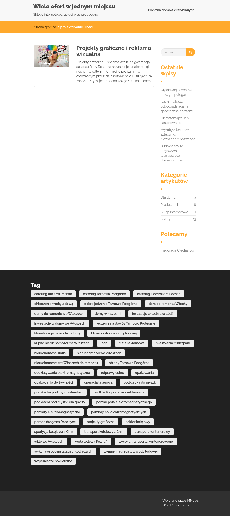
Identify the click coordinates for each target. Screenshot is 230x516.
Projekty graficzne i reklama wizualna (113, 51)
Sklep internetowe (174, 212)
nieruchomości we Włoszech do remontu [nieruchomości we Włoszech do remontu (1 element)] (66, 363)
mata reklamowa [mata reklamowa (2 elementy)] (132, 343)
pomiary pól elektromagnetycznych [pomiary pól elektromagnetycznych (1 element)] (118, 412)
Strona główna (45, 27)
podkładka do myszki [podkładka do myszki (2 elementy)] (140, 382)
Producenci (169, 204)
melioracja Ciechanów (177, 250)
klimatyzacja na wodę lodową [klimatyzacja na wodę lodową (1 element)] (57, 333)
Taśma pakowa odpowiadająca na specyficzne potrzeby (177, 106)
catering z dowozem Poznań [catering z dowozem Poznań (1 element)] (159, 294)
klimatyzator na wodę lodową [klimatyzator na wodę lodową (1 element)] (114, 333)
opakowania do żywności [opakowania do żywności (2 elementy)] (53, 382)
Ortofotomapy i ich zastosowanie (175, 120)
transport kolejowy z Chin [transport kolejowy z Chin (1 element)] (103, 432)
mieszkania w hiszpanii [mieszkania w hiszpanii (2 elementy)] (173, 343)
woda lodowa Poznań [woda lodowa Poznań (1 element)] (90, 441)
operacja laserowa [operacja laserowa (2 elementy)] (98, 382)
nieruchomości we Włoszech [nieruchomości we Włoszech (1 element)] (99, 353)
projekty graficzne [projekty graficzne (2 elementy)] (101, 422)
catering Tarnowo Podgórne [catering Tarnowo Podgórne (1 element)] (104, 294)
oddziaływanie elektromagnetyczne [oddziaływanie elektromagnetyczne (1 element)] (62, 373)
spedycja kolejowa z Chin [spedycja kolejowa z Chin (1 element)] (53, 432)
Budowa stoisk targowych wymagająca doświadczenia (172, 153)
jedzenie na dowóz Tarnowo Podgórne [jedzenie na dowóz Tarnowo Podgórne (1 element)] (125, 323)
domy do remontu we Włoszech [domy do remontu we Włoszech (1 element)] (59, 314)
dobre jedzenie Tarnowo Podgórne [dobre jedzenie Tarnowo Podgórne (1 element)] (110, 304)
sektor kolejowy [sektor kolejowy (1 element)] (138, 422)
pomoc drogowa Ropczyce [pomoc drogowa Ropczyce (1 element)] (55, 422)
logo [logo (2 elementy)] (104, 343)
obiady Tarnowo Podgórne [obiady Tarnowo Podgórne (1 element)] (129, 363)
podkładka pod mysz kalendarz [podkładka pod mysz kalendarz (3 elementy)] (58, 392)
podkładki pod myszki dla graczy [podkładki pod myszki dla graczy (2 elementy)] (59, 402)
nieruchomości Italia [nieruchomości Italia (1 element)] (50, 353)
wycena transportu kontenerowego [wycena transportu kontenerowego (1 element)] (145, 441)
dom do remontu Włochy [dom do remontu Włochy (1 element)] (168, 304)
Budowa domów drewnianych (171, 10)
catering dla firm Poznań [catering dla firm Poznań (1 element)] (53, 294)
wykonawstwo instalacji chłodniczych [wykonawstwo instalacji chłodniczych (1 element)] (63, 451)
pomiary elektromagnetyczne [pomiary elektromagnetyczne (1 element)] (57, 412)
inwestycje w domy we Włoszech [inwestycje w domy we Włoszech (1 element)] (59, 323)
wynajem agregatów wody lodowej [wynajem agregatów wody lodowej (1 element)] (130, 451)
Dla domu (168, 197)
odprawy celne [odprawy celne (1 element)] (112, 373)
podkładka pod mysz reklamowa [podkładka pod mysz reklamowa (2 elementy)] (119, 392)
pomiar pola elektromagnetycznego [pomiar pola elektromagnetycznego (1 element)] (124, 402)
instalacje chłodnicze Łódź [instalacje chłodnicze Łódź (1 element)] (152, 314)
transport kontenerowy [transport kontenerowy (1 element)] (152, 432)
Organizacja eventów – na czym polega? (178, 92)
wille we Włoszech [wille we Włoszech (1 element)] (48, 441)
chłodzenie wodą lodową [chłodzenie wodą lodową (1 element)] (53, 304)
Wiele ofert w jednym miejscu (74, 6)
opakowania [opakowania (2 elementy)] (144, 373)
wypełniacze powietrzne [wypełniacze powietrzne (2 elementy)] (53, 461)
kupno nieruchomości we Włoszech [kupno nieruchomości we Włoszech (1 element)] (62, 343)
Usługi (165, 219)
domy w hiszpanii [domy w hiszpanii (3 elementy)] (108, 314)
